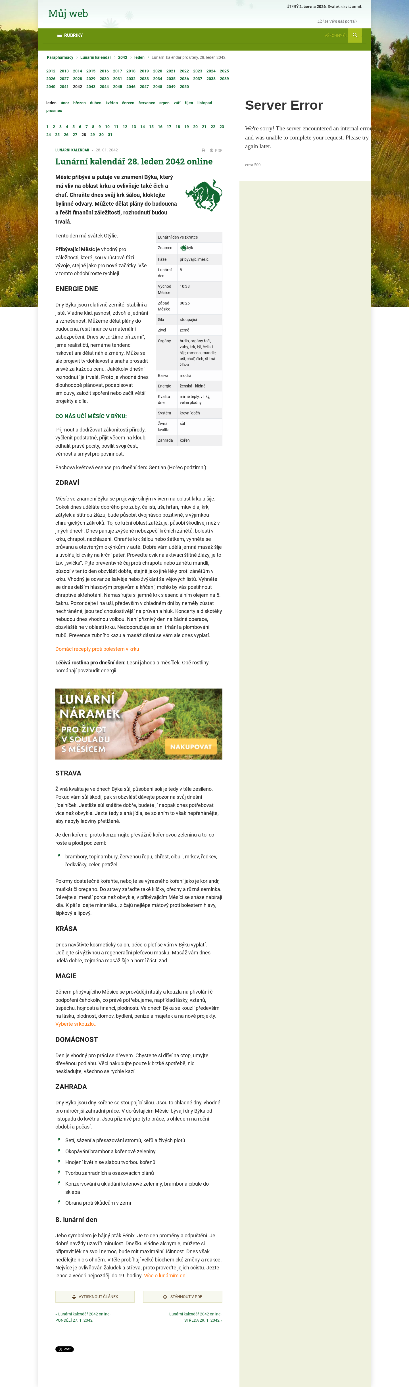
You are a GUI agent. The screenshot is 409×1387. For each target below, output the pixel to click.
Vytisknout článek (95, 1296)
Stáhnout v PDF (182, 1296)
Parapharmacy (60, 57)
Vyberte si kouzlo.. (76, 1024)
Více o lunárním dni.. (166, 1275)
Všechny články (343, 35)
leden (139, 57)
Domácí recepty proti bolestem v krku (97, 649)
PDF (216, 150)
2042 (122, 57)
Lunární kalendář (95, 57)
